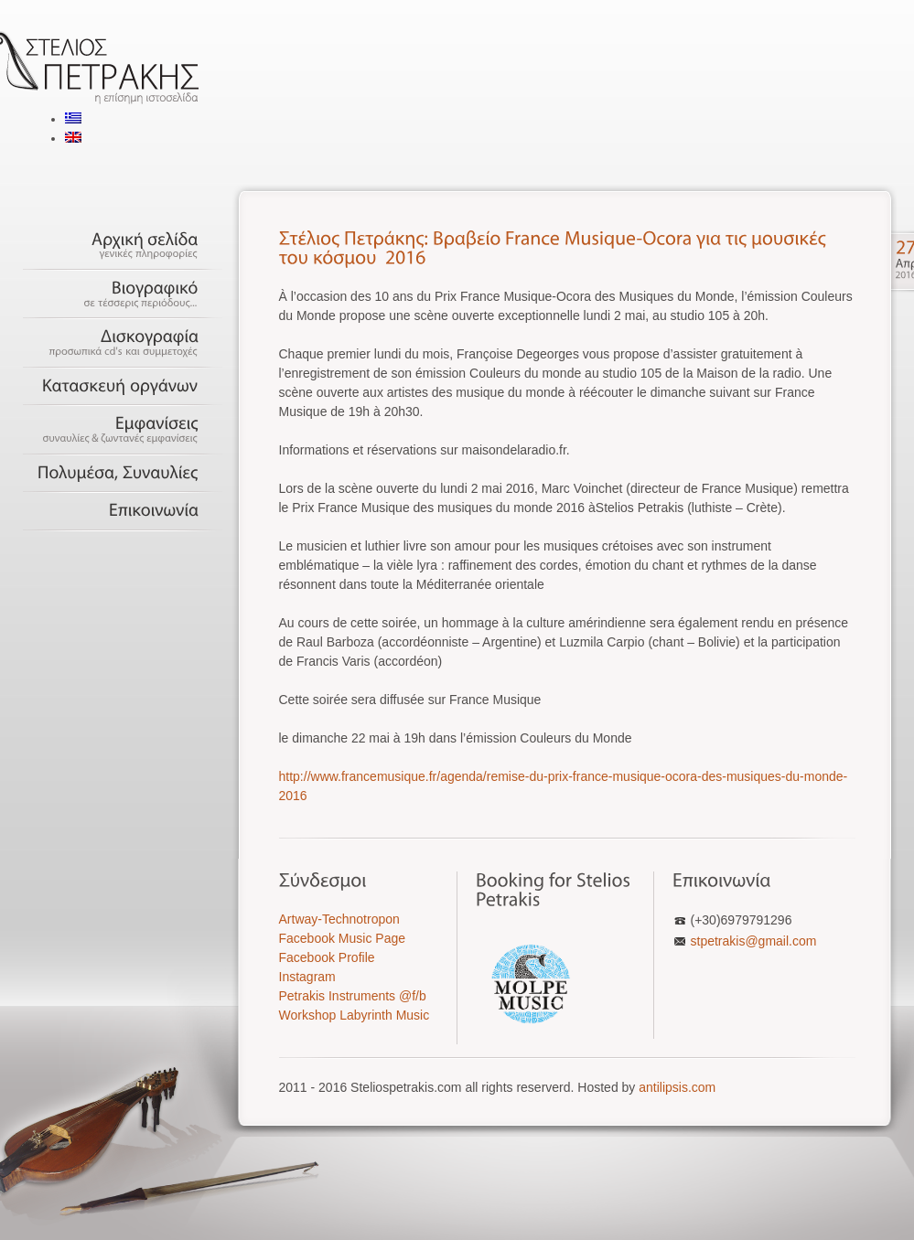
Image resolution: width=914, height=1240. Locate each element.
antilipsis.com (677, 1087)
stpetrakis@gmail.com (754, 941)
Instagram (307, 976)
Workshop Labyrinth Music (354, 1015)
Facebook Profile (327, 957)
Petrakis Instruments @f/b (352, 996)
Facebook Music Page (342, 938)
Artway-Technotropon (339, 919)
